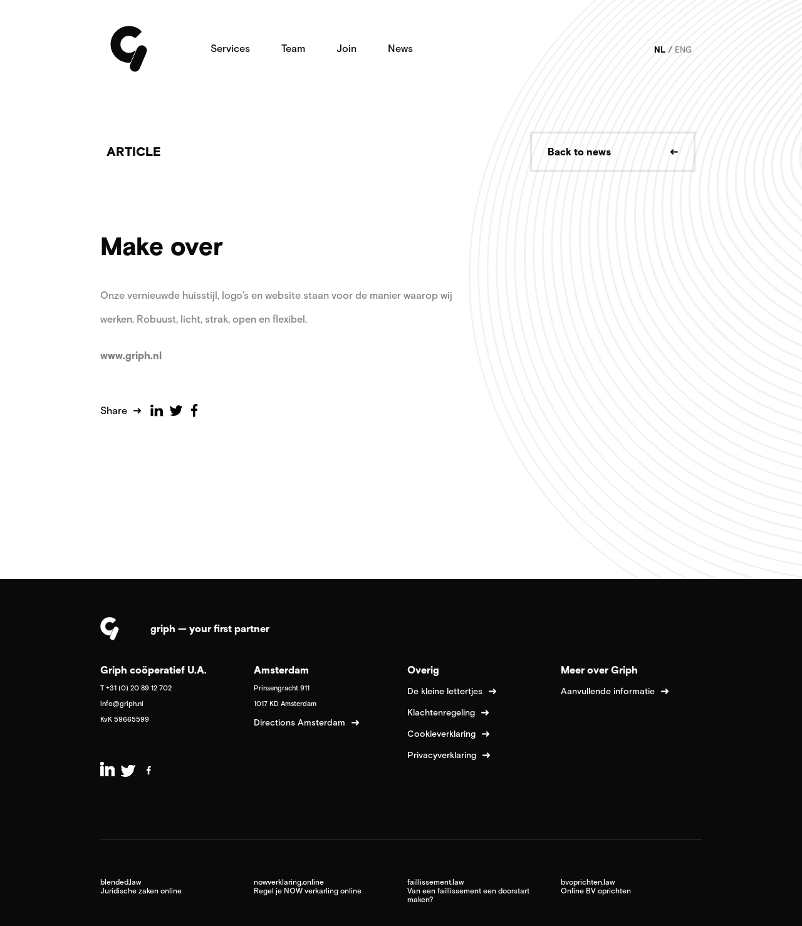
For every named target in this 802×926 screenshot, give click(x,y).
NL (659, 50)
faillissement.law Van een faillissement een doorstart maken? (468, 891)
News (400, 48)
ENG (683, 50)
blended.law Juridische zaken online (141, 886)
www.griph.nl (132, 355)
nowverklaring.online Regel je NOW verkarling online (308, 886)
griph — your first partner (209, 628)
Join (346, 48)
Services (230, 48)
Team (293, 48)
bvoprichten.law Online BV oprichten (596, 886)
